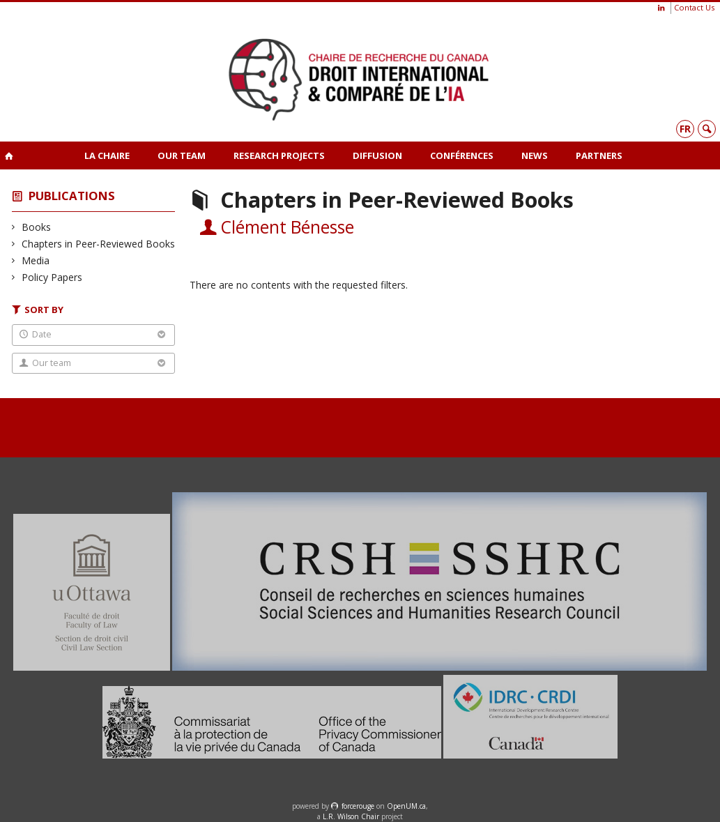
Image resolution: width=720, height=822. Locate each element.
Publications (72, 196)
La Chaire (107, 155)
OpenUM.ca (406, 806)
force (358, 806)
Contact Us (694, 7)
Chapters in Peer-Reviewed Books (98, 243)
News (534, 155)
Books (36, 227)
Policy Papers (52, 277)
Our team (182, 155)
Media (35, 260)
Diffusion (377, 155)
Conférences (461, 155)
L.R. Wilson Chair (351, 816)
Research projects (279, 155)
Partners (599, 155)
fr (685, 128)
